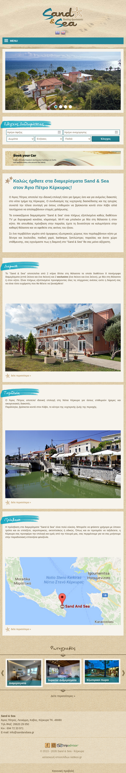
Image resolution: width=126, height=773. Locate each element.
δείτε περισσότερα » (21, 375)
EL (57, 32)
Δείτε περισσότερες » (63, 696)
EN (63, 32)
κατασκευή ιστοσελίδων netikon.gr (62, 757)
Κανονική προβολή (63, 770)
